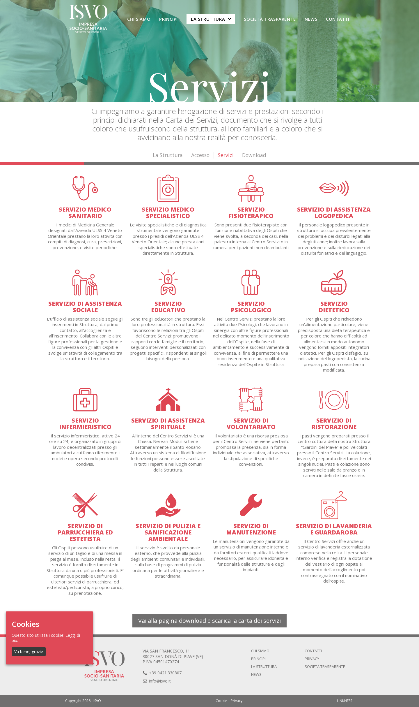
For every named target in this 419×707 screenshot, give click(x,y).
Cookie (221, 700)
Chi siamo (260, 650)
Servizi (227, 155)
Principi (258, 658)
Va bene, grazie (28, 651)
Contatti (313, 650)
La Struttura (166, 155)
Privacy (312, 658)
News (256, 674)
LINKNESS (344, 700)
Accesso (200, 155)
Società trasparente (325, 666)
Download (255, 155)
